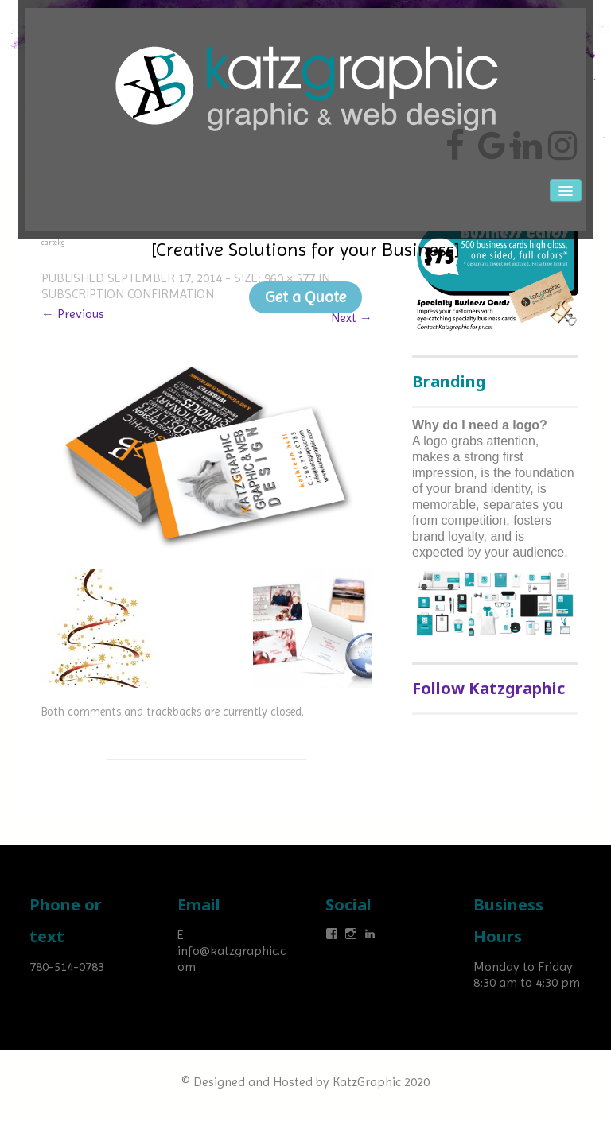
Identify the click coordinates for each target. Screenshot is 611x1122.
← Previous (72, 313)
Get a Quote (305, 297)
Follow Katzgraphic (488, 688)
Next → (351, 317)
